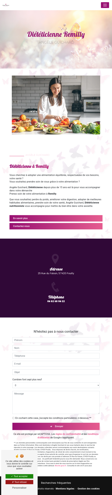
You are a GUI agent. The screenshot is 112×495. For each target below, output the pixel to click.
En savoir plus (20, 218)
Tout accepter (19, 476)
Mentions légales (65, 488)
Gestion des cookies (89, 488)
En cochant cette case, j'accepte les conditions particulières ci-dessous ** (53, 406)
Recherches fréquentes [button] (56, 483)
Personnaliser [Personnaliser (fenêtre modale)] (19, 488)
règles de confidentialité (68, 422)
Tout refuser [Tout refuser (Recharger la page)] (19, 482)
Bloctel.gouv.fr (60, 454)
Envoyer (59, 415)
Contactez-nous (21, 226)
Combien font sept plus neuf (27, 368)
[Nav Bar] (105, 5)
